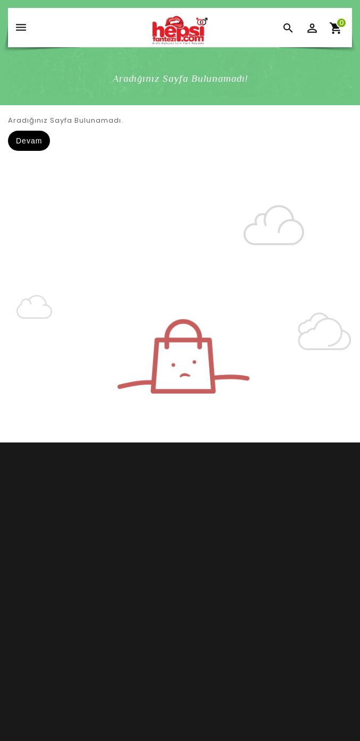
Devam (29, 141)
